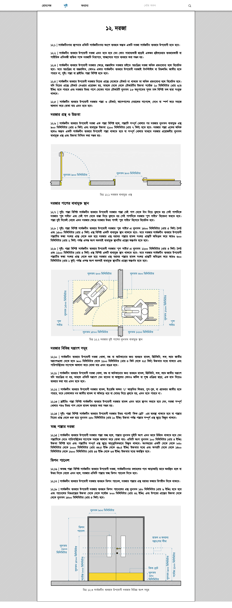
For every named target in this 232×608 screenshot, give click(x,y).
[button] (84, 6)
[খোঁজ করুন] (163, 5)
